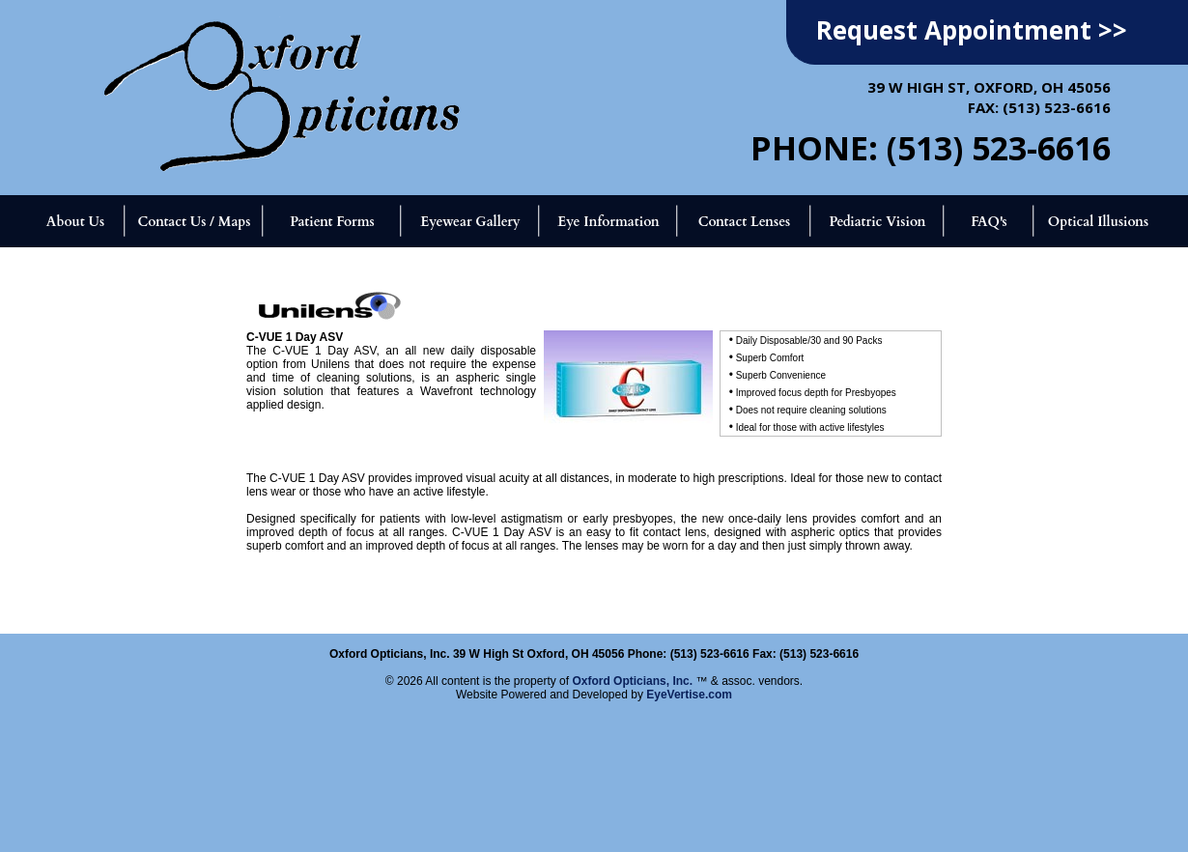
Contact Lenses (744, 222)
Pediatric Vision (877, 222)
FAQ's (989, 222)
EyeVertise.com (689, 694)
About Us (75, 222)
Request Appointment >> (971, 30)
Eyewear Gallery (470, 222)
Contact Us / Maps (193, 222)
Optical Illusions (1098, 222)
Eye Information (608, 222)
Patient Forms (332, 222)
